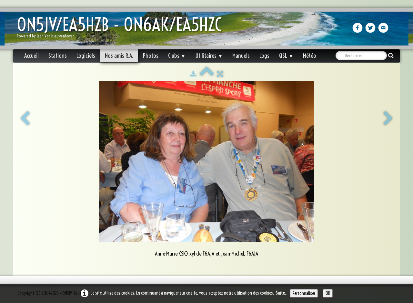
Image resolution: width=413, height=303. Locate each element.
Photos (150, 55)
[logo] (122, 29)
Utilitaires (209, 55)
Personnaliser (304, 293)
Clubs (177, 55)
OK (328, 293)
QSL (286, 55)
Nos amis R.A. (119, 55)
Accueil (31, 55)
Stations (57, 55)
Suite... (281, 293)
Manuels (241, 55)
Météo (309, 55)
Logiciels (85, 55)
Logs (264, 55)
